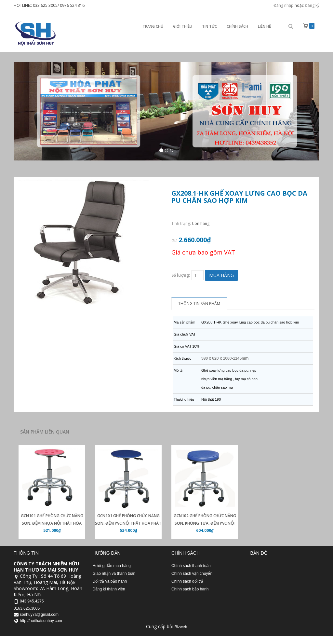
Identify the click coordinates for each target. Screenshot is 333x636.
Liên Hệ (264, 26)
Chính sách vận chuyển (191, 573)
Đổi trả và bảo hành (110, 581)
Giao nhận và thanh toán (114, 573)
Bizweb (181, 627)
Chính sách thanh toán (191, 565)
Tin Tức (209, 26)
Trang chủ (152, 26)
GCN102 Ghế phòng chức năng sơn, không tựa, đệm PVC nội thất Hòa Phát (205, 523)
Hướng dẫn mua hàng (112, 565)
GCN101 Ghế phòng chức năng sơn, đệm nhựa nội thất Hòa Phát (52, 523)
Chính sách (237, 26)
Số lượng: (180, 275)
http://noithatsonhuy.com (41, 620)
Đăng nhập (283, 5)
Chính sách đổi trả (187, 581)
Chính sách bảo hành (189, 589)
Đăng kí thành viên (109, 589)
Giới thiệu (182, 26)
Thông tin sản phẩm (199, 303)
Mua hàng (221, 275)
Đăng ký (312, 5)
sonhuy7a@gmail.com (39, 614)
